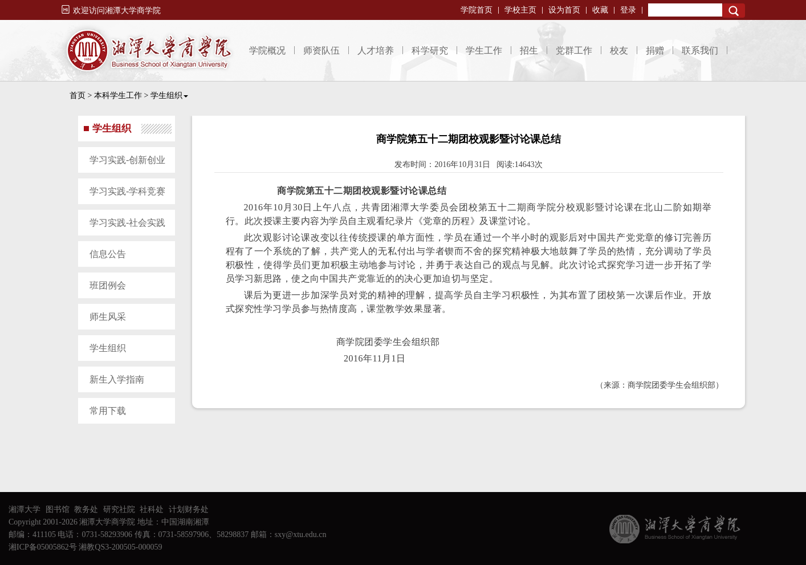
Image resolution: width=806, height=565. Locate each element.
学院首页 (476, 10)
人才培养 (375, 50)
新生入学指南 (116, 379)
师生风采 (107, 317)
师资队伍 (321, 50)
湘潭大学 (24, 509)
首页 (78, 95)
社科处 (152, 509)
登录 (628, 10)
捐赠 (655, 50)
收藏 (600, 10)
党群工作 (574, 50)
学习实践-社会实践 (127, 222)
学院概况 (267, 50)
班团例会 (107, 285)
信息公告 (107, 254)
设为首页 (564, 10)
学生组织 (169, 95)
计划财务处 (189, 509)
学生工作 (484, 50)
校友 (619, 50)
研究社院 (119, 509)
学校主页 (520, 10)
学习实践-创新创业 (127, 160)
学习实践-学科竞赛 (127, 191)
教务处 (86, 509)
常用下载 (107, 411)
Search (733, 10)
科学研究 (430, 50)
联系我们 (700, 50)
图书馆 (58, 509)
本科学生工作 (118, 95)
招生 (529, 50)
